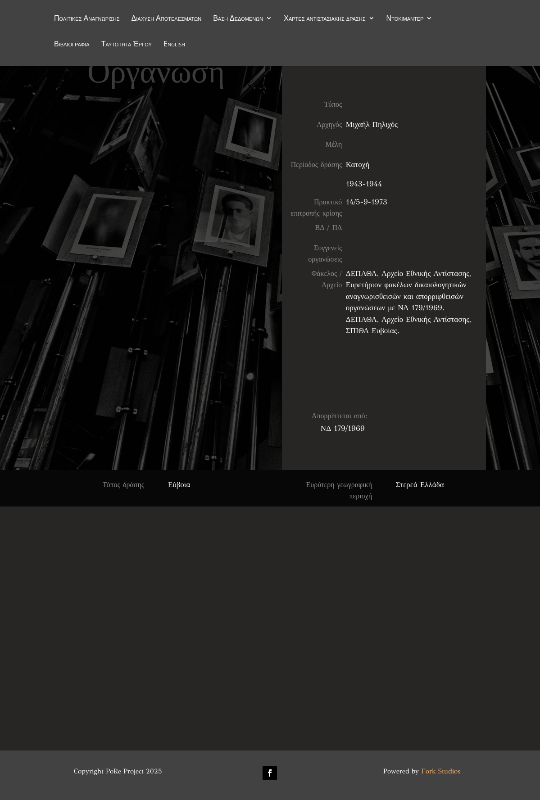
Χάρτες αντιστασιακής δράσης (324, 19)
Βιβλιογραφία (72, 45)
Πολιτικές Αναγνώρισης (87, 19)
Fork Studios (440, 771)
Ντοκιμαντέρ (405, 19)
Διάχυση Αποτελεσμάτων (167, 19)
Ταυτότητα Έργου (126, 45)
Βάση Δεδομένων (238, 19)
